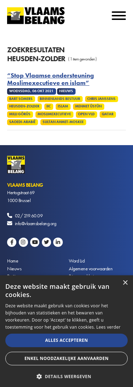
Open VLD (86, 114)
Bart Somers (21, 99)
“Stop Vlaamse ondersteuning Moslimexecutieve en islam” (50, 79)
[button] (66, 376)
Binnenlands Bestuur (60, 99)
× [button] (125, 283)
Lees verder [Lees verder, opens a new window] (108, 327)
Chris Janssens (101, 99)
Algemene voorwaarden (90, 268)
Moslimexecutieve (54, 114)
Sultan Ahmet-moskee (63, 122)
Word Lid (76, 261)
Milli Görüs (20, 114)
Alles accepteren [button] (66, 340)
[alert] (66, 331)
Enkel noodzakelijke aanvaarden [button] (66, 358)
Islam (63, 106)
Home (12, 261)
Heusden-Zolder (24, 106)
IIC (48, 106)
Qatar (107, 114)
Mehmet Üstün (88, 106)
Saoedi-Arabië (22, 122)
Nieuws (14, 268)
